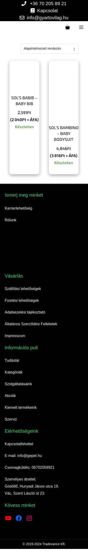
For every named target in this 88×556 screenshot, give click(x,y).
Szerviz (11, 419)
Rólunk (10, 220)
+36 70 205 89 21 (48, 3)
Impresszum (15, 336)
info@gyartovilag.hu (47, 17)
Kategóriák (14, 372)
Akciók (10, 396)
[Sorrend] (50, 49)
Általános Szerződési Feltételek (31, 324)
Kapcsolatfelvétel (19, 444)
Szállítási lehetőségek (23, 289)
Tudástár (12, 360)
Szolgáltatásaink (18, 384)
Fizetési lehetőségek (22, 300)
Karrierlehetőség (18, 208)
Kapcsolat (47, 10)
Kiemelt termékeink (21, 407)
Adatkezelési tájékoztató (25, 312)
